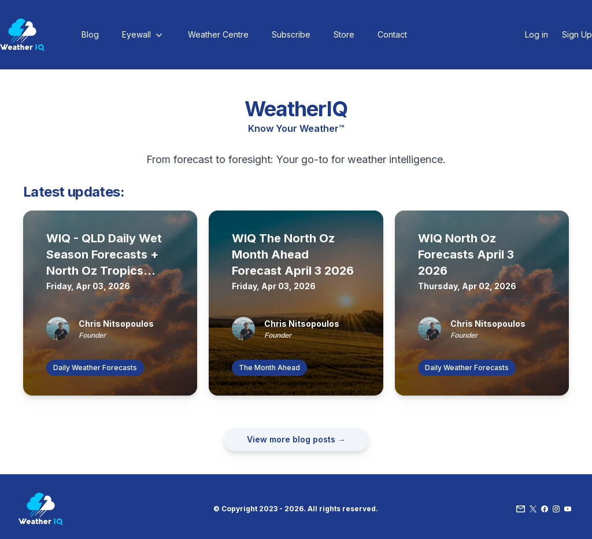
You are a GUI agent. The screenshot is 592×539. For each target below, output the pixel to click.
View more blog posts (296, 439)
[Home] (22, 35)
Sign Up (577, 34)
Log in (536, 34)
